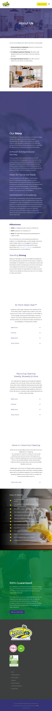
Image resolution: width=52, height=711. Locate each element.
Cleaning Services (15, 674)
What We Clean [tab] (26, 482)
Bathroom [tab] (26, 327)
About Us (13, 680)
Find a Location (14, 677)
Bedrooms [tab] (26, 338)
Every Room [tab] (26, 343)
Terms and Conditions (16, 685)
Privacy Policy (14, 688)
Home (12, 672)
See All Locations (17, 612)
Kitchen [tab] (26, 333)
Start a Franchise (15, 683)
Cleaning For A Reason (25, 247)
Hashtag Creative (26, 708)
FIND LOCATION (42, 4)
